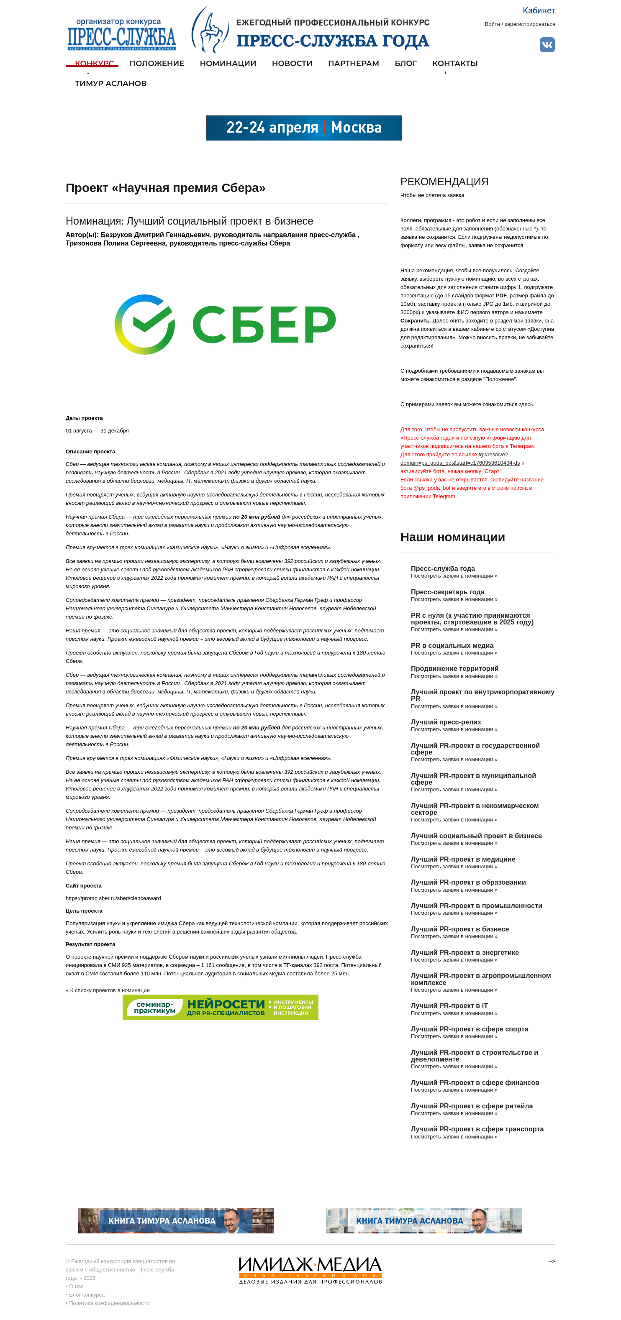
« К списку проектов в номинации (108, 990)
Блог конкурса (87, 1295)
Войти (492, 24)
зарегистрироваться (530, 24)
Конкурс (94, 67)
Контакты (455, 67)
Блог (406, 64)
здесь (526, 404)
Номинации (228, 64)
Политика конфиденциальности (109, 1303)
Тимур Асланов (110, 84)
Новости (292, 64)
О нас (76, 1286)
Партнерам (353, 64)
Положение (157, 64)
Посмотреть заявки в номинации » (454, 576)
